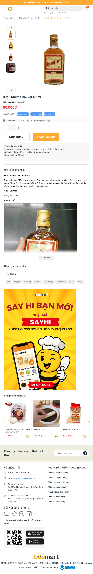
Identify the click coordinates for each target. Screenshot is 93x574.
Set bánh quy (48, 282)
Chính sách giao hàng (57, 477)
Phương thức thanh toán (58, 492)
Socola (67, 13)
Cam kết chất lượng (56, 496)
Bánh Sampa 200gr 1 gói (72, 429)
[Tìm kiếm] (47, 8)
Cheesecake (61, 282)
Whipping (47, 13)
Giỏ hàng (87, 8)
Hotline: (18, 472)
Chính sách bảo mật (57, 501)
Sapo (56, 567)
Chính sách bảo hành (57, 487)
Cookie (61, 13)
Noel (9, 282)
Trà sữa (71, 282)
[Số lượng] (12, 128)
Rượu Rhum (39, 429)
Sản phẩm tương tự (15, 395)
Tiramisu (55, 13)
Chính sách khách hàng (58, 472)
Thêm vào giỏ (45, 137)
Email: (21, 478)
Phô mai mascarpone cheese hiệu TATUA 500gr (17, 430)
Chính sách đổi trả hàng (58, 482)
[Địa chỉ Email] (71, 453)
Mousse (80, 282)
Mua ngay (16, 137)
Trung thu (17, 282)
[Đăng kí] (85, 453)
